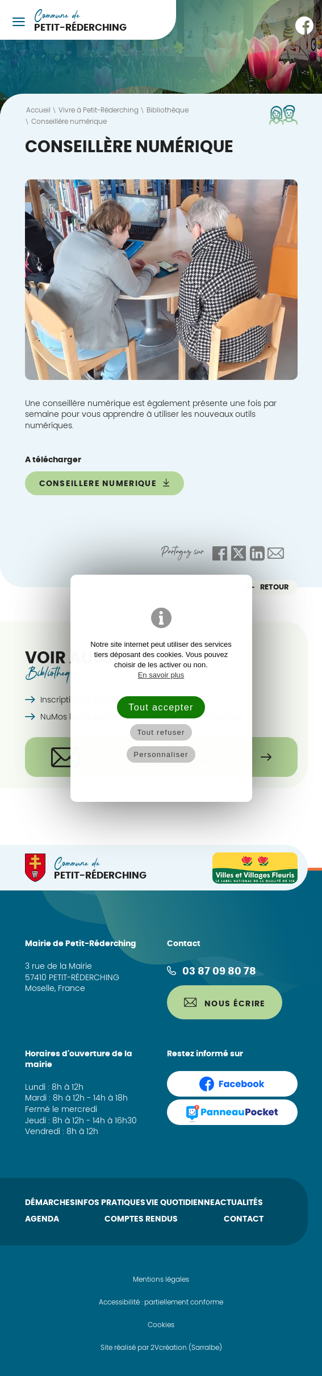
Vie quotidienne (180, 1203)
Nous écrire (225, 1003)
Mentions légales (161, 1279)
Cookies (161, 1324)
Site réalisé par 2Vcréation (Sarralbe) (161, 1347)
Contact (244, 1219)
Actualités (239, 1203)
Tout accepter (160, 707)
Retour (266, 587)
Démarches (50, 1203)
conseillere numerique (104, 483)
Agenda (42, 1219)
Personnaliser (160, 754)
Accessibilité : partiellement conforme (161, 1302)
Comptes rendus (141, 1219)
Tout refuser (161, 732)
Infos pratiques (110, 1203)
